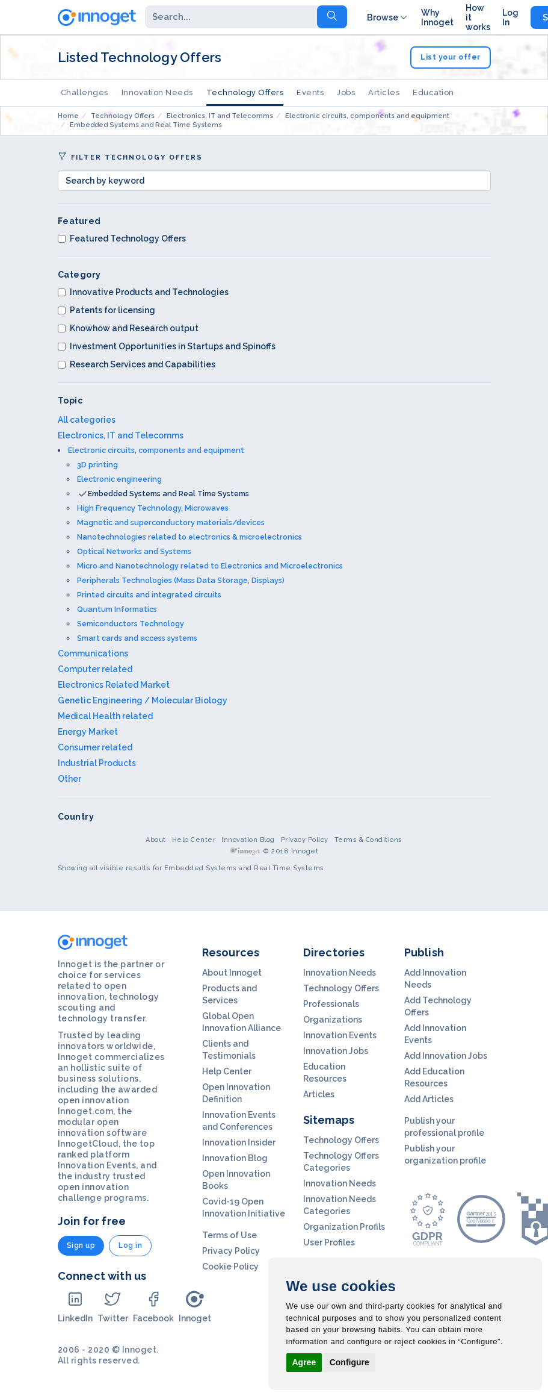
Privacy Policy (304, 840)
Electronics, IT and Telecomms (120, 435)
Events (310, 92)
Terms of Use (229, 1235)
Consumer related (95, 747)
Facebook (153, 1306)
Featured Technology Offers (122, 238)
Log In (510, 17)
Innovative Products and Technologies (143, 292)
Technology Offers (245, 92)
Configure (349, 1362)
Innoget (195, 1306)
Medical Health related (105, 716)
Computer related (95, 669)
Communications (93, 653)
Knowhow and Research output (128, 328)
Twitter (112, 1306)
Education (433, 92)
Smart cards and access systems (137, 638)
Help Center (194, 840)
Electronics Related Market (114, 685)
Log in (130, 1245)
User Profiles (329, 1242)
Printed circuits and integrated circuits (149, 594)
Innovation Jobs (335, 1051)
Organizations (332, 1019)
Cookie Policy (230, 1266)
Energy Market (88, 732)
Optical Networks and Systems (134, 551)
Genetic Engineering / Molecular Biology (142, 700)
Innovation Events (340, 1035)
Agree (304, 1362)
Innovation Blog (248, 840)
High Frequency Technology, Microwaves (153, 508)
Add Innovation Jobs (445, 1056)
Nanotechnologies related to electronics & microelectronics (189, 536)
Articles (383, 92)
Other (69, 779)
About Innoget (232, 972)
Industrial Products (97, 763)
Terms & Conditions (368, 840)
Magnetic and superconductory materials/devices (171, 522)
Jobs (346, 92)
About (156, 840)
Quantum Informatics (117, 609)
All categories (86, 420)
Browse (388, 17)
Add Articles (429, 1099)
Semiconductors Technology (130, 623)
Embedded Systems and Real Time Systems (168, 493)
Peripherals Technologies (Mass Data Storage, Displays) (181, 580)
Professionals (331, 1004)
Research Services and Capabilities (136, 364)
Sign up (81, 1245)
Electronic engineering (119, 479)
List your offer (450, 57)
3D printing (97, 464)
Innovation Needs (157, 92)
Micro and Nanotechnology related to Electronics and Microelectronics (210, 565)
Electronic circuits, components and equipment (156, 450)
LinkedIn (75, 1306)
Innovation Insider (239, 1142)
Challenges (84, 92)
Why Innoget (437, 17)
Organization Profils (344, 1227)
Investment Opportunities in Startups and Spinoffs (167, 346)
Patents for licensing (106, 310)
